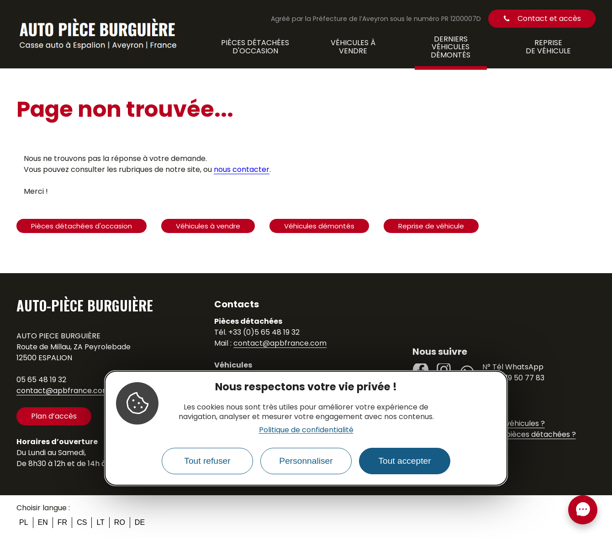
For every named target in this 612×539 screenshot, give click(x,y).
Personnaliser (305, 461)
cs (82, 522)
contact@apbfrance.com (63, 390)
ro (119, 522)
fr (62, 522)
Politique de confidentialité (306, 430)
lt (100, 522)
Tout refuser (207, 461)
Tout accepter (404, 461)
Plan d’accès (54, 416)
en (43, 522)
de (140, 522)
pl (23, 522)
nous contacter (241, 169)
